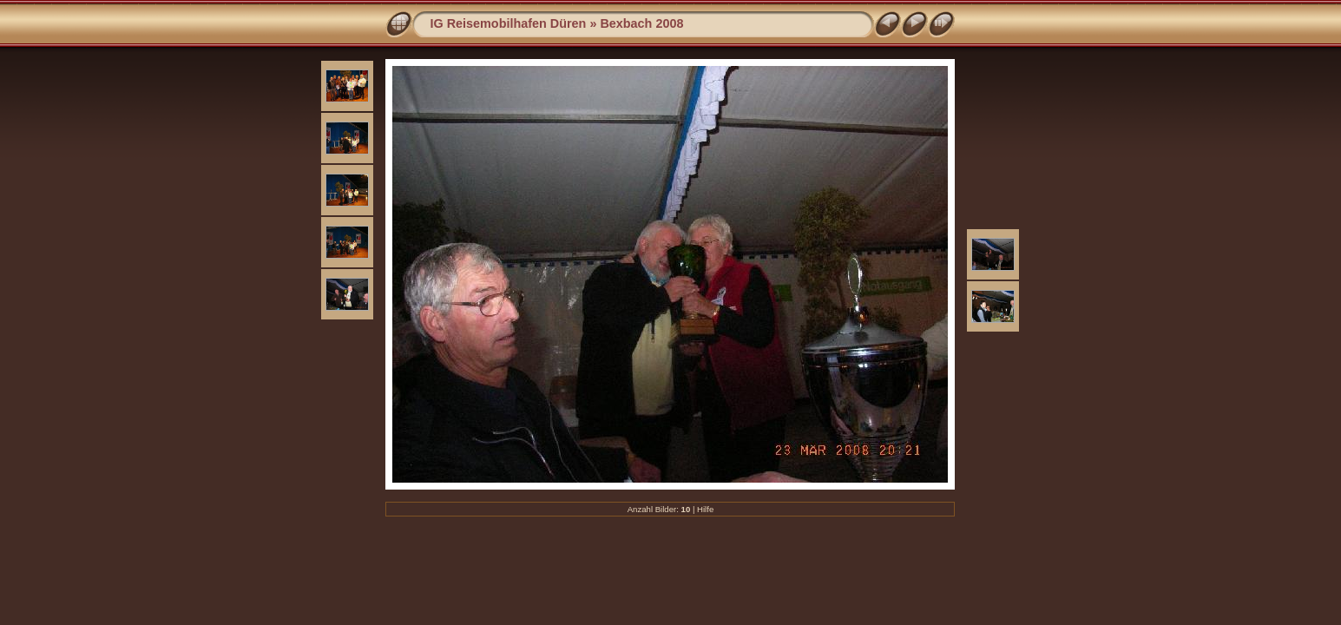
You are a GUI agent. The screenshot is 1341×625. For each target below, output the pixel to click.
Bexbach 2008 (641, 23)
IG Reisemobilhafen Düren (508, 23)
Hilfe (705, 509)
